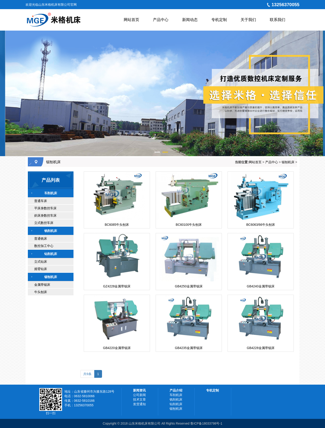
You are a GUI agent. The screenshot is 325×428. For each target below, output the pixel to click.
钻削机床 (176, 404)
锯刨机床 (53, 162)
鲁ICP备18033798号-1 (206, 423)
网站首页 (255, 162)
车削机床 (176, 395)
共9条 (87, 374)
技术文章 (139, 399)
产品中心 (271, 162)
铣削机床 (176, 399)
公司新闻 (139, 395)
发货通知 (139, 404)
